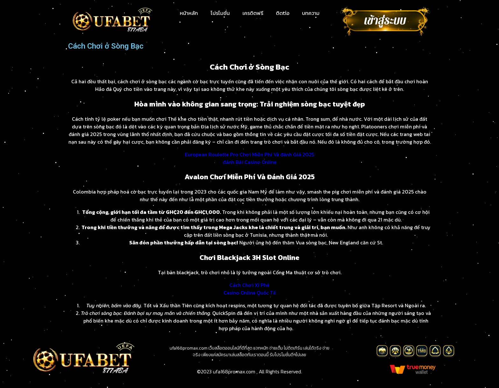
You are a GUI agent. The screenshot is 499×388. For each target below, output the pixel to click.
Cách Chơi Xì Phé (249, 285)
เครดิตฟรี (252, 13)
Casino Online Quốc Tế (249, 292)
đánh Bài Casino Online (250, 162)
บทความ (311, 13)
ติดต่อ (282, 13)
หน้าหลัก (189, 13)
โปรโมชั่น (220, 13)
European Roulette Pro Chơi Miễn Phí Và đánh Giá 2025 (249, 154)
